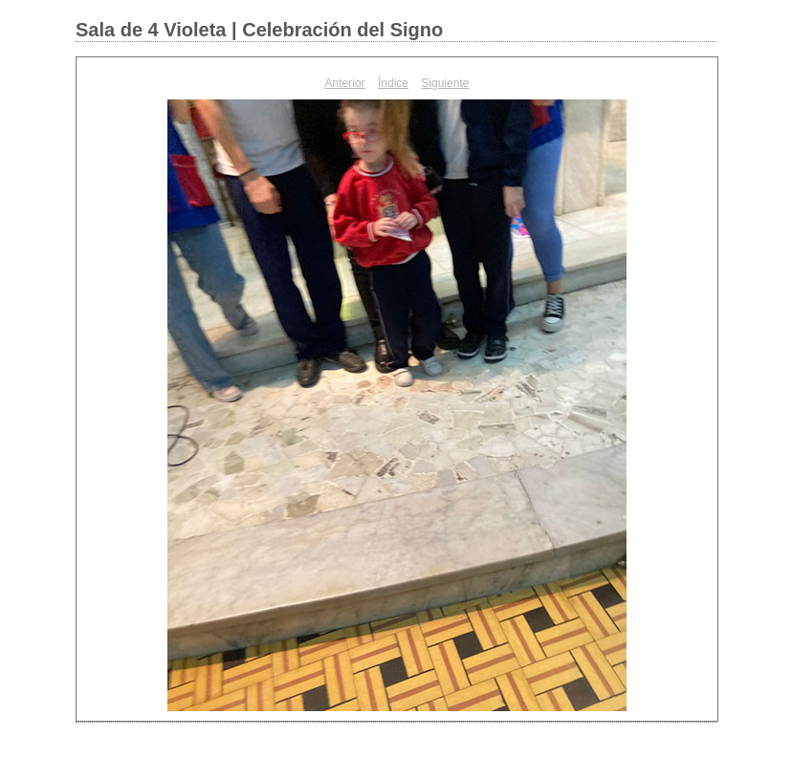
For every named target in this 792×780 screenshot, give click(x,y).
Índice (393, 83)
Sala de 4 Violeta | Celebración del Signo (259, 29)
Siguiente (445, 83)
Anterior (345, 83)
